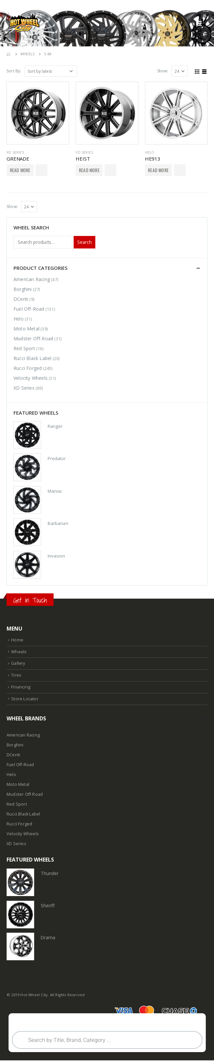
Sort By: (14, 71)
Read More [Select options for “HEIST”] (89, 170)
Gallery (18, 664)
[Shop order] (51, 71)
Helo (150, 152)
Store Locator (24, 699)
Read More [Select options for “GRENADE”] (20, 170)
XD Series (15, 152)
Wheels (19, 652)
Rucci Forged (27, 368)
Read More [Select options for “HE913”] (158, 170)
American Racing (31, 279)
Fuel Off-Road (28, 309)
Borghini (22, 289)
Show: (162, 71)
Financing (20, 687)
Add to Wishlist (41, 170)
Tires (16, 676)
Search (84, 242)
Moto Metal (26, 328)
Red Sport (24, 348)
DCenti (20, 299)
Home (17, 640)
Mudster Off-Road (33, 338)
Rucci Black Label (32, 358)
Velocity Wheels (30, 378)
